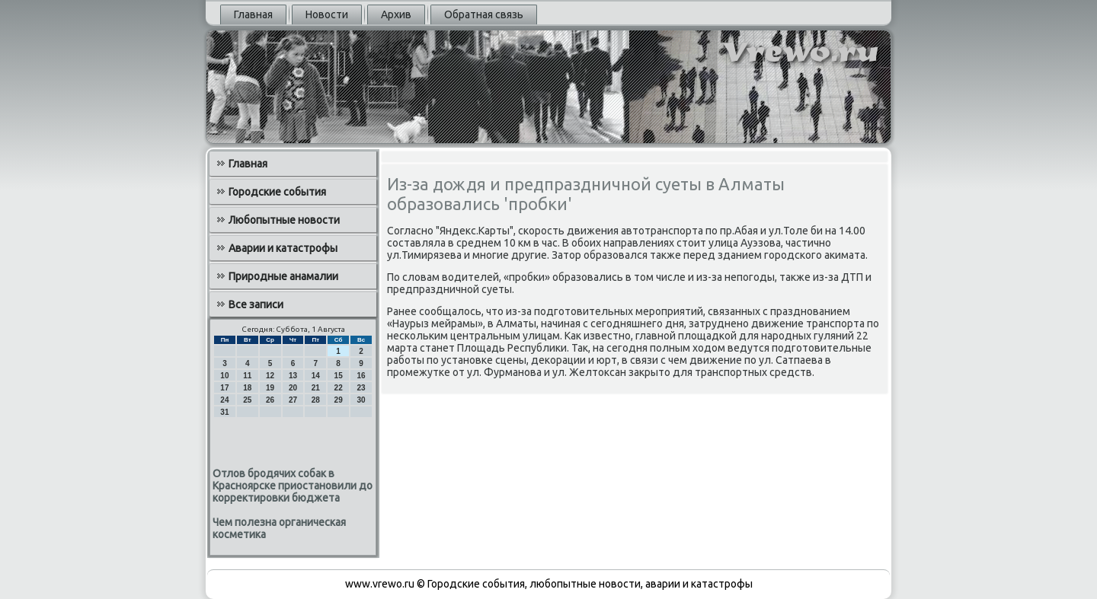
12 (270, 375)
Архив (396, 14)
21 (316, 388)
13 (293, 375)
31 (224, 412)
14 (316, 375)
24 (224, 400)
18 (247, 388)
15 (338, 375)
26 (270, 400)
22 (338, 388)
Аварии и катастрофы (283, 248)
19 (270, 388)
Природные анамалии (283, 276)
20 (293, 388)
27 (293, 400)
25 (247, 400)
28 (316, 400)
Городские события (277, 192)
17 (224, 388)
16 (361, 375)
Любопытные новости (284, 220)
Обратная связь (483, 14)
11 (247, 375)
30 (361, 400)
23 (361, 388)
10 (224, 375)
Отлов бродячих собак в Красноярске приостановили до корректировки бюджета (293, 485)
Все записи (256, 304)
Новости (326, 14)
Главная (253, 14)
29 (338, 400)
